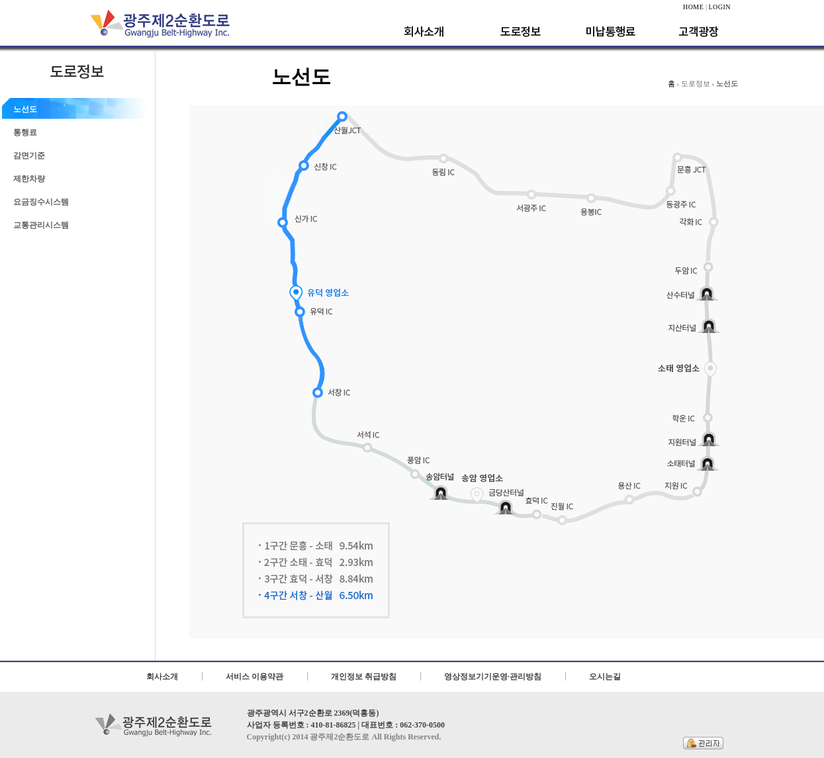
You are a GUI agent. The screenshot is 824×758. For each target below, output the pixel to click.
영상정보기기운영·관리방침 (492, 676)
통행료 (25, 132)
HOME (693, 7)
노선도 (25, 109)
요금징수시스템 (41, 202)
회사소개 (162, 676)
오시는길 (605, 676)
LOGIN (719, 7)
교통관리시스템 (41, 225)
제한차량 (29, 178)
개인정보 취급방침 (363, 676)
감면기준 (29, 155)
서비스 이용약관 (254, 676)
